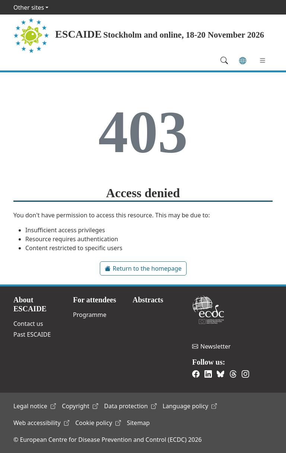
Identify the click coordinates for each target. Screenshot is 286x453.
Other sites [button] (28, 7)
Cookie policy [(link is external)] (98, 422)
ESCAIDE (78, 34)
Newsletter (211, 346)
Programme (90, 315)
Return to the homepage (143, 268)
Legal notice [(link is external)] (34, 406)
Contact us (28, 324)
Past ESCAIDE (32, 334)
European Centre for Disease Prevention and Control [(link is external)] (208, 309)
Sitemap (138, 423)
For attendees (94, 300)
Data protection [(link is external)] (130, 406)
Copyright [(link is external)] (80, 406)
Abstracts (148, 300)
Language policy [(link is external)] (190, 406)
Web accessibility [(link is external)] (41, 422)
